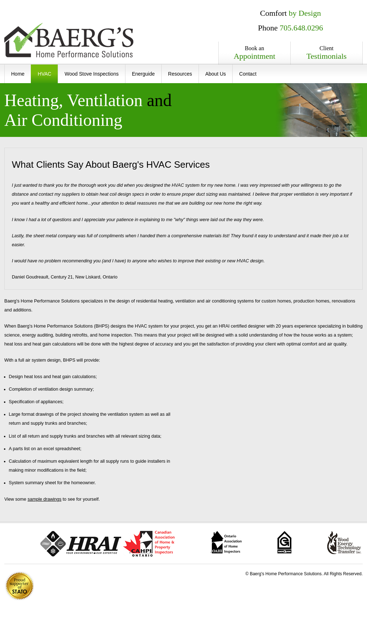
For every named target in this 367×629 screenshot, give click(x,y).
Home (17, 74)
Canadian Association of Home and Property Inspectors (149, 544)
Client (326, 53)
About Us (215, 74)
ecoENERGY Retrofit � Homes (284, 542)
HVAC (44, 74)
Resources (180, 74)
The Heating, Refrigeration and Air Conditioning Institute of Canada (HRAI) (80, 544)
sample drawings (45, 499)
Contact (247, 74)
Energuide (143, 74)
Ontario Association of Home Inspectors (226, 542)
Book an (254, 53)
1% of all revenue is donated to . (19, 585)
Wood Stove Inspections (92, 74)
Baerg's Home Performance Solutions (68, 40)
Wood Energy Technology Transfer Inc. (344, 542)
